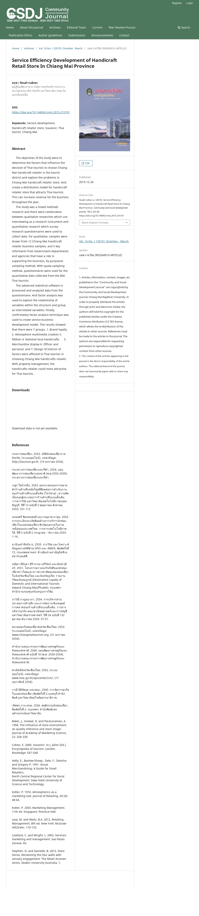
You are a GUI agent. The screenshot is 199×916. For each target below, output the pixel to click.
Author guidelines (50, 35)
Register (177, 3)
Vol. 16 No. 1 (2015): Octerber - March (60, 48)
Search (184, 27)
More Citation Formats (95, 222)
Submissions (76, 35)
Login (189, 3)
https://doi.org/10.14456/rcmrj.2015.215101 (41, 112)
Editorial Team (76, 27)
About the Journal (31, 27)
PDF (87, 163)
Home (10, 27)
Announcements (102, 35)
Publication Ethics (20, 35)
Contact (124, 35)
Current (97, 27)
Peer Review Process (122, 27)
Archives (55, 27)
